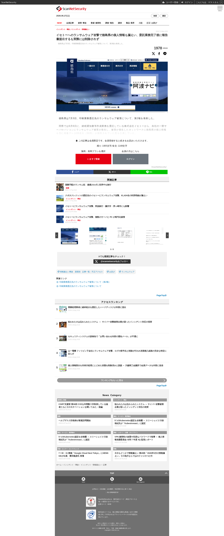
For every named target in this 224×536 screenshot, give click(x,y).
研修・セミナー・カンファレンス (68, 449)
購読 (164, 16)
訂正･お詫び (152, 23)
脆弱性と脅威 (62, 400)
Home (83, 482)
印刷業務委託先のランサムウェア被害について (80, 286)
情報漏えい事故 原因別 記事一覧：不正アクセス (81, 272)
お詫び (112, 272)
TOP (112, 473)
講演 (120, 23)
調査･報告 (109, 23)
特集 (115, 449)
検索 (155, 16)
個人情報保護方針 (113, 492)
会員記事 (70, 23)
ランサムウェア (127, 272)
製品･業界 (130, 23)
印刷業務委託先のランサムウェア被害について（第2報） (85, 282)
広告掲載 (102, 489)
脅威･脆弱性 (96, 23)
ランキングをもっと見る (112, 380)
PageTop (161, 295)
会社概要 (110, 489)
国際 (59, 416)
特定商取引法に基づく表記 (123, 489)
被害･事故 (82, 23)
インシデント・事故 (120, 400)
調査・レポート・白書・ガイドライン (126, 432)
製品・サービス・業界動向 (122, 416)
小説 (140, 23)
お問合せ (95, 489)
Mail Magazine (141, 482)
